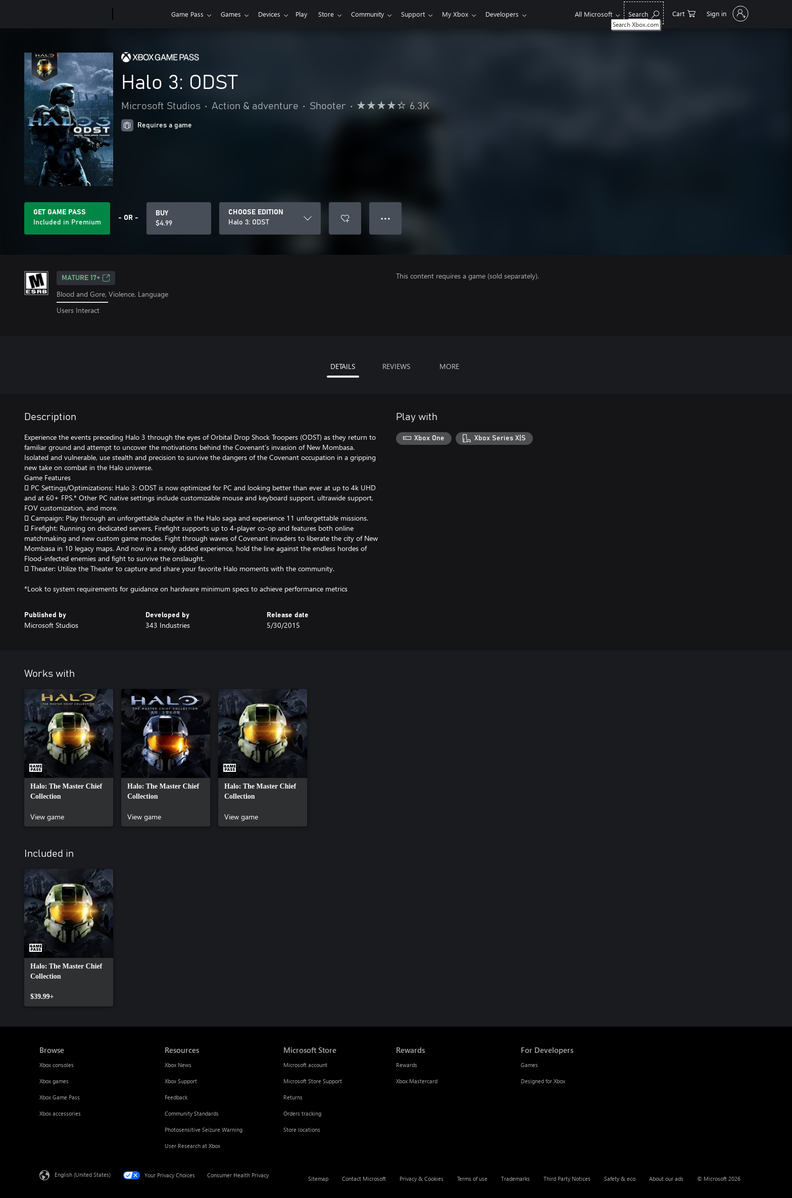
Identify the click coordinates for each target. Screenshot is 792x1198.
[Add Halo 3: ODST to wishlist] (345, 218)
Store (334, 14)
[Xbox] (141, 14)
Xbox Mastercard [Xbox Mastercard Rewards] (416, 1081)
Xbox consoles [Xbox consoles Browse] (56, 1065)
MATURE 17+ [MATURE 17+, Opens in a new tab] (86, 278)
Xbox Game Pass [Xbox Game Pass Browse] (59, 1097)
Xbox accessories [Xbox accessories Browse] (60, 1113)
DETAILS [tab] (342, 366)
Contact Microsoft (364, 1178)
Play (307, 14)
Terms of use (472, 1178)
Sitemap (318, 1178)
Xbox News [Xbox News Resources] (178, 1065)
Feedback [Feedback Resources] (176, 1097)
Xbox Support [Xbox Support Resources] (181, 1081)
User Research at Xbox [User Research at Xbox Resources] (192, 1145)
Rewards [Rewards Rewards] (406, 1065)
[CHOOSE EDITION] (270, 218)
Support (425, 14)
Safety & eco (619, 1178)
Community (377, 14)
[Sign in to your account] (727, 14)
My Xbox (469, 14)
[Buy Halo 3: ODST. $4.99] (178, 218)
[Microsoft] (74, 14)
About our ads (666, 1178)
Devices (273, 14)
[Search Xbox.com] (644, 13)
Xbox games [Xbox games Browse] (54, 1081)
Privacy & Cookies (421, 1178)
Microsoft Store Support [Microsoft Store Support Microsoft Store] (312, 1081)
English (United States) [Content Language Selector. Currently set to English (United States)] (83, 1174)
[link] (68, 757)
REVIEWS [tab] (396, 366)
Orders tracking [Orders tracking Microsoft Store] (302, 1113)
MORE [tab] (449, 366)
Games (233, 14)
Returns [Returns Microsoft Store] (293, 1097)
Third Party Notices (566, 1178)
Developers (518, 14)
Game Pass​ (187, 14)
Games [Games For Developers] (529, 1065)
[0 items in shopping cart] (684, 13)
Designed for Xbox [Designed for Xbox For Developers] (543, 1081)
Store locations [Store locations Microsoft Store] (301, 1129)
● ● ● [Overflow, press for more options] (385, 218)
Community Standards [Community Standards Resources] (192, 1113)
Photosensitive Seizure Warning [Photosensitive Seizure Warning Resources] (203, 1129)
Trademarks (515, 1178)
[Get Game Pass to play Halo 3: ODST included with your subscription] (67, 218)
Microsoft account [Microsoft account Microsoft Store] (305, 1065)
